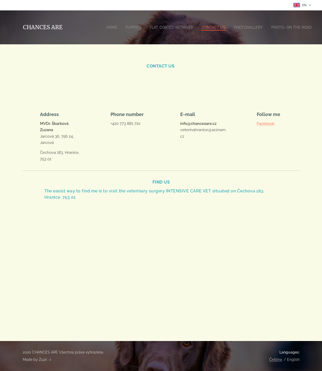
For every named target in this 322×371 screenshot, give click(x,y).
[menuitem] (129, 27)
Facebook (265, 123)
